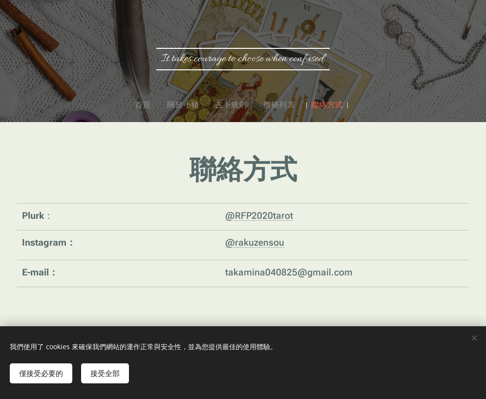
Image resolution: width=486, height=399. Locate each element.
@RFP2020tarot (259, 215)
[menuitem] (152, 105)
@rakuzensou (254, 242)
